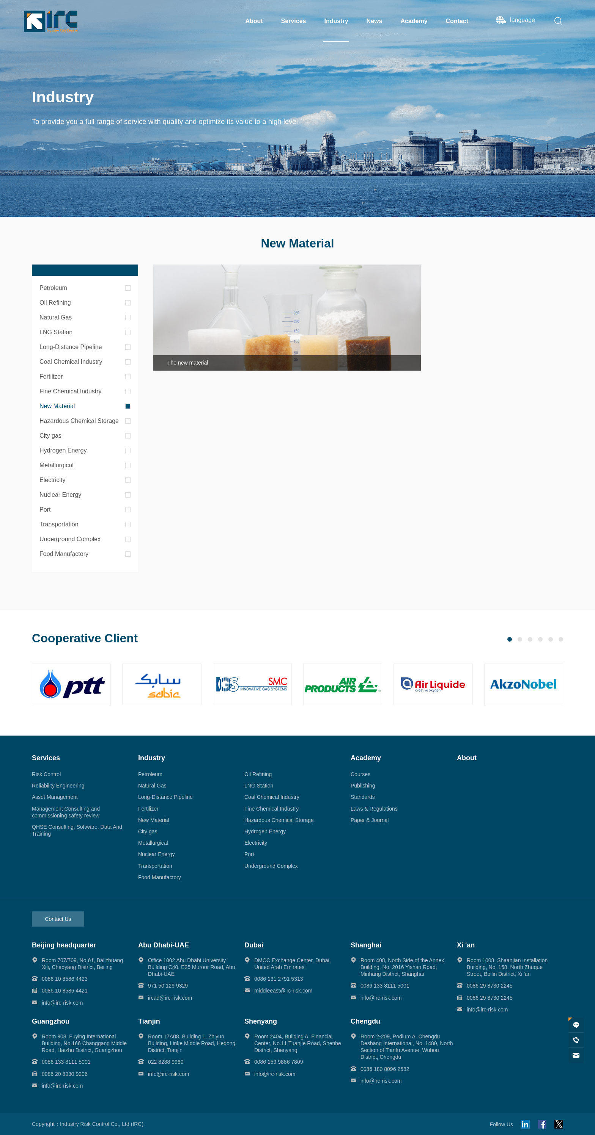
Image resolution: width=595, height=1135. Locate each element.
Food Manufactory (63, 554)
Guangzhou (50, 1021)
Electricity (52, 480)
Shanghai (366, 945)
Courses (360, 774)
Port (44, 509)
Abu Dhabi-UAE (163, 945)
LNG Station (55, 332)
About (254, 21)
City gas (50, 435)
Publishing (363, 786)
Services (293, 21)
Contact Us (58, 919)
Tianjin (149, 1021)
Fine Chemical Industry (70, 391)
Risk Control (46, 774)
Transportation (59, 524)
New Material (57, 406)
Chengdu (365, 1021)
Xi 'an (466, 945)
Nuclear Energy (60, 495)
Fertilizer (51, 376)
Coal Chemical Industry (70, 362)
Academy (413, 21)
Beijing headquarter (64, 945)
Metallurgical (56, 465)
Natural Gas (55, 317)
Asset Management (55, 797)
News (374, 21)
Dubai (253, 945)
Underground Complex (70, 539)
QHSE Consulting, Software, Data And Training (77, 830)
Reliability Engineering (58, 786)
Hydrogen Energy (63, 450)
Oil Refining (55, 302)
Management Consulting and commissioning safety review (66, 812)
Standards (363, 797)
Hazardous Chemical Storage (79, 421)
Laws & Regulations (374, 809)
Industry (336, 21)
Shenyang (260, 1021)
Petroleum (53, 288)
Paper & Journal (370, 820)
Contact (457, 21)
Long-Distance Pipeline (70, 347)
